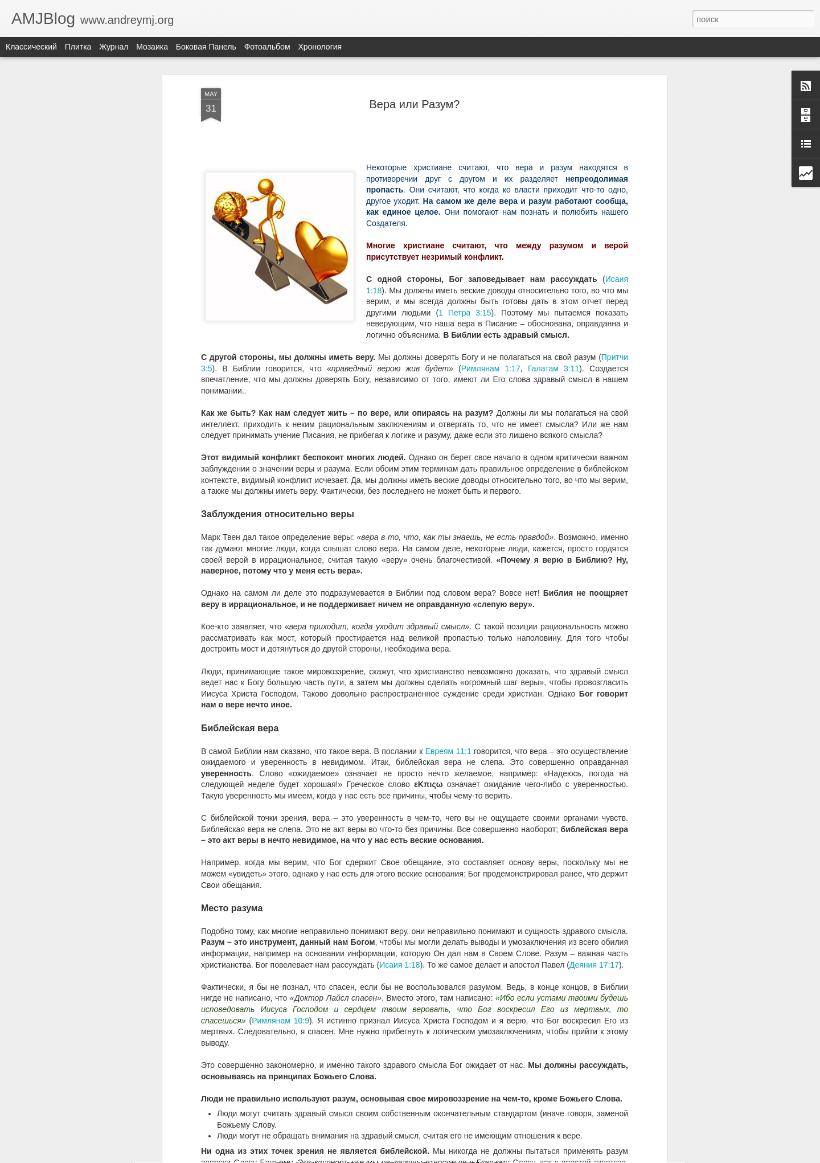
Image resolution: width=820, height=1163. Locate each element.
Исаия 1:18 (399, 692)
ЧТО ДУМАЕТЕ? (330, 1150)
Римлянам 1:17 (490, 96)
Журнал (113, 46)
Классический (31, 46)
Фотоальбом (267, 46)
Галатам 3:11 (553, 96)
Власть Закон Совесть (343, 1021)
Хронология (320, 46)
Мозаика (152, 46)
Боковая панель (206, 46)
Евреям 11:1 (448, 479)
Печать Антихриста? (339, 891)
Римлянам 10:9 (280, 748)
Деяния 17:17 (594, 692)
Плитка (78, 46)
